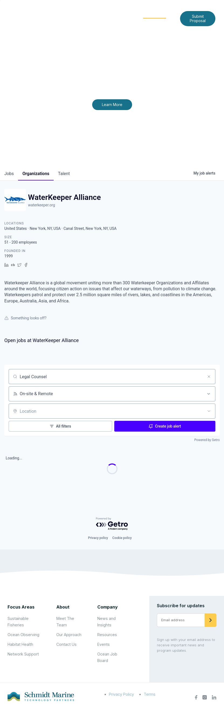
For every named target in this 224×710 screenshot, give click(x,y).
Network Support (23, 654)
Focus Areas (118, 14)
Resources (107, 634)
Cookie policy (122, 538)
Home (68, 14)
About (89, 14)
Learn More (112, 104)
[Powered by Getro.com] (112, 524)
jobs (9, 173)
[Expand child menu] (98, 14)
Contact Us (139, 22)
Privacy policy (98, 538)
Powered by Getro (207, 440)
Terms (150, 694)
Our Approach (68, 634)
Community (154, 14)
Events (103, 644)
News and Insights (101, 22)
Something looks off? (25, 318)
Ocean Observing (23, 634)
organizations (35, 173)
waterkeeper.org (41, 205)
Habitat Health (20, 644)
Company (107, 607)
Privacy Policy (121, 694)
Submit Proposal (198, 18)
